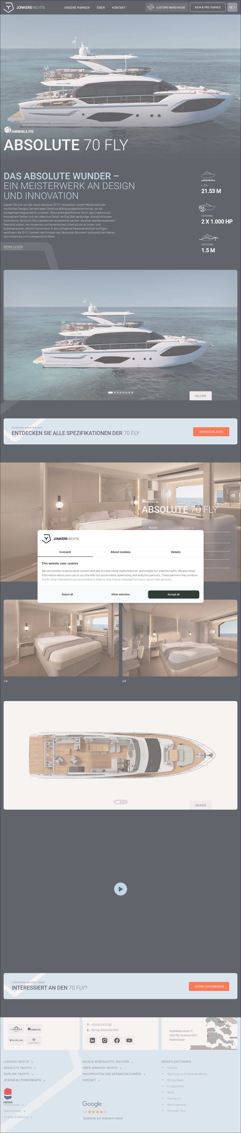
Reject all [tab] (67, 594)
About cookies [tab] (120, 552)
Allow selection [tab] (120, 594)
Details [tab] (176, 552)
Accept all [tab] (173, 594)
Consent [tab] (65, 552)
